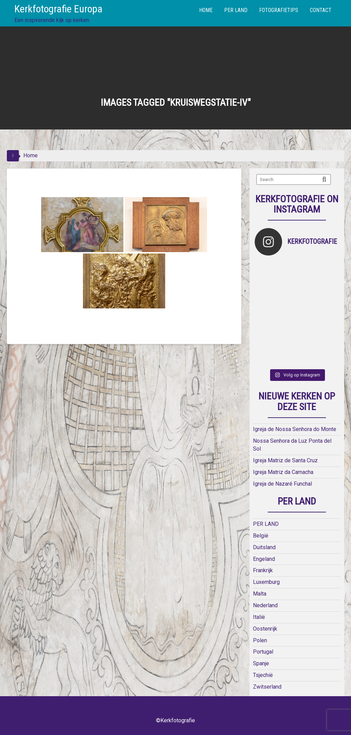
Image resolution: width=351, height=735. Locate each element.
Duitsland (264, 547)
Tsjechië (263, 675)
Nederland (265, 605)
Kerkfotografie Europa (58, 9)
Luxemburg (266, 582)
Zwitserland (267, 686)
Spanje (261, 663)
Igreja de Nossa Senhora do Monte (294, 429)
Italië (259, 617)
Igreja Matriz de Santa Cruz (285, 460)
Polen (260, 640)
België (260, 535)
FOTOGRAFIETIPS (278, 10)
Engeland (264, 559)
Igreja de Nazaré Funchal (282, 483)
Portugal (263, 651)
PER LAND (235, 10)
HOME (206, 10)
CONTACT (320, 10)
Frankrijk (263, 570)
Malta (259, 593)
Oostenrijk (265, 628)
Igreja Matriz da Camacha (283, 472)
